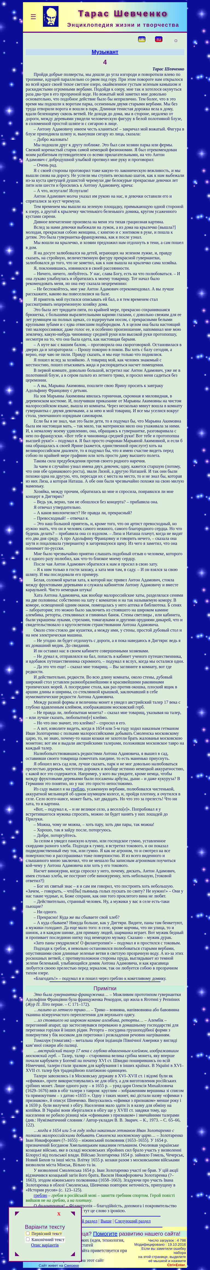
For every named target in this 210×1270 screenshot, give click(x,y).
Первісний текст (44, 1233)
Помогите (105, 1234)
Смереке (71, 1265)
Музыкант (105, 52)
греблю (77, 789)
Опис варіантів (45, 1245)
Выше (106, 1221)
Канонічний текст (47, 1239)
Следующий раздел (133, 1221)
